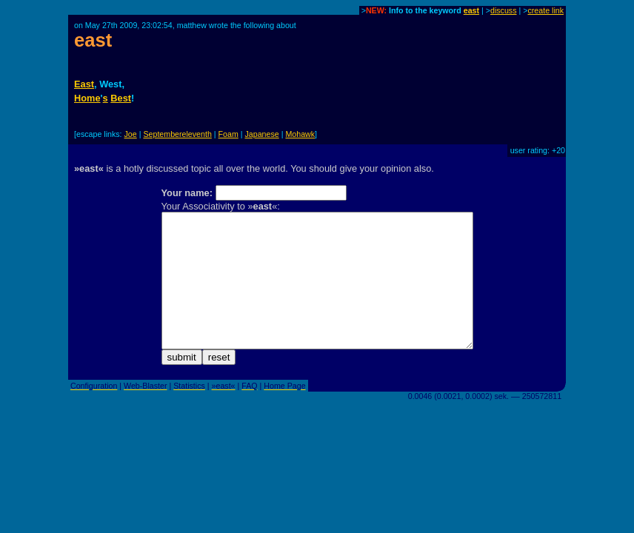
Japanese (262, 134)
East (84, 84)
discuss (503, 10)
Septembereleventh (177, 134)
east (471, 10)
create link (545, 10)
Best (120, 98)
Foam (228, 134)
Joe (130, 134)
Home (87, 98)
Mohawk (300, 134)
